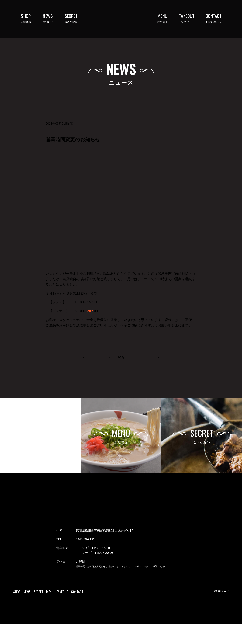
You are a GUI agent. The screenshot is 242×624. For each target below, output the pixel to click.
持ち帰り (186, 18)
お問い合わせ (214, 18)
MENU (49, 591)
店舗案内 (26, 18)
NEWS (27, 591)
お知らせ (48, 18)
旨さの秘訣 (71, 18)
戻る (121, 357)
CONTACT (77, 591)
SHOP (16, 591)
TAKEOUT (62, 591)
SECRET (38, 591)
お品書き (162, 18)
